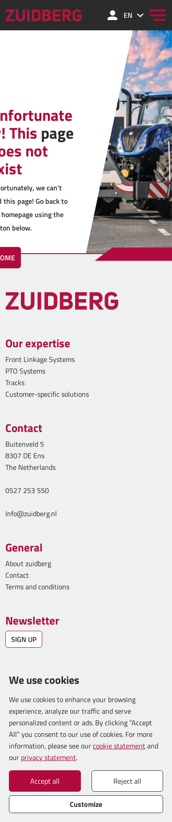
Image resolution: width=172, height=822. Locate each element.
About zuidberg (28, 563)
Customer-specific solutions (47, 394)
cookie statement (119, 745)
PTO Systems (25, 371)
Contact (17, 575)
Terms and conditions (37, 586)
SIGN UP (23, 639)
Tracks (14, 382)
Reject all (127, 781)
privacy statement (48, 757)
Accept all (45, 781)
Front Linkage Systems (40, 359)
